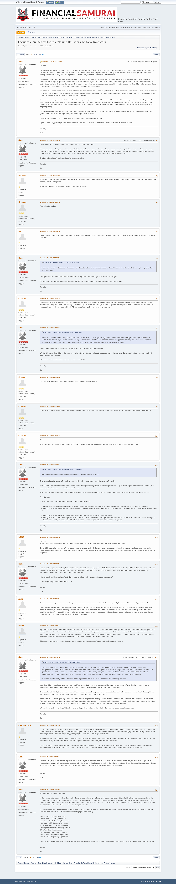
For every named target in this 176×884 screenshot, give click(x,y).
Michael (22, 175)
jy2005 (21, 537)
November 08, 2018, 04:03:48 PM (50, 657)
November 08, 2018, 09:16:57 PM (50, 789)
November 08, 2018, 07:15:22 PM (50, 725)
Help (142, 881)
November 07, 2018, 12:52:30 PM (50, 231)
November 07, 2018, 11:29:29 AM (52, 61)
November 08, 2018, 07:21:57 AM (50, 327)
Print (156, 54)
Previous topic (143, 48)
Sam (20, 62)
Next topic (154, 48)
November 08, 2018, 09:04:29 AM (50, 537)
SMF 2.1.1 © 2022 (20, 881)
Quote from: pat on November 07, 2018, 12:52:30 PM (61, 263)
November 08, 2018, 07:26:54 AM (50, 406)
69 (40, 54)
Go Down (20, 54)
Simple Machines (31, 881)
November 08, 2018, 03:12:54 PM (50, 625)
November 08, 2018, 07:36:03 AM (50, 435)
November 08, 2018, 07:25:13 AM (50, 377)
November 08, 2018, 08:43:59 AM (50, 464)
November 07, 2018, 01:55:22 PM (50, 258)
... (38, 54)
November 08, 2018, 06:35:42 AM (50, 298)
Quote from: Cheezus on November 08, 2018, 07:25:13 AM (62, 469)
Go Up (19, 857)
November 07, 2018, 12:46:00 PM (50, 202)
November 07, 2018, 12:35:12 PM (50, 175)
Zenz (20, 599)
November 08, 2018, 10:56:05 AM (50, 564)
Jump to (127, 867)
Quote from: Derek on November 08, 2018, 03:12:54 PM (62, 662)
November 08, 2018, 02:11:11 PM (50, 599)
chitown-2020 (24, 725)
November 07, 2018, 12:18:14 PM (50, 140)
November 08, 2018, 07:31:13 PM (50, 756)
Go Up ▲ (158, 881)
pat (19, 231)
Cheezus (22, 202)
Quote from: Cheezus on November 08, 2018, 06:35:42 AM (62, 332)
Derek (21, 626)
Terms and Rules (150, 881)
